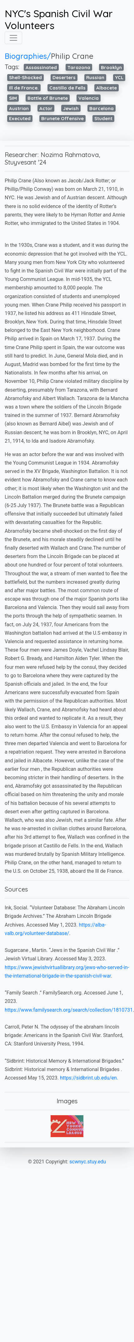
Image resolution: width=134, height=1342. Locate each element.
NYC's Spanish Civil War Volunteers (59, 20)
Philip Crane (72, 56)
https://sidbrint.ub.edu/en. (89, 1078)
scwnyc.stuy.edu (87, 1162)
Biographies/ (28, 56)
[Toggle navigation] (13, 38)
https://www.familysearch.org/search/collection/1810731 (69, 1010)
